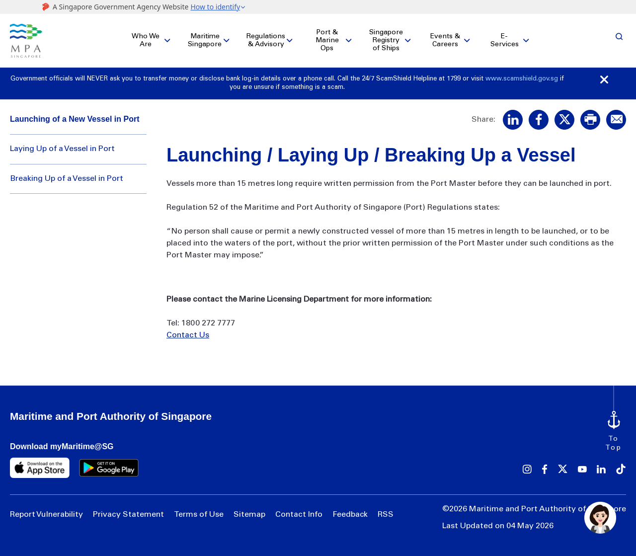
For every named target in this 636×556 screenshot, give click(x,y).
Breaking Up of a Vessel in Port (66, 179)
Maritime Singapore (205, 40)
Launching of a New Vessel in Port (75, 119)
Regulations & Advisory (265, 40)
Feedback (350, 515)
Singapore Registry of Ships (386, 40)
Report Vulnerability (46, 515)
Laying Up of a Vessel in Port (62, 150)
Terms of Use (199, 515)
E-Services (504, 40)
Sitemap (249, 515)
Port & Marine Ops (327, 40)
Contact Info (298, 515)
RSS (386, 515)
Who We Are (145, 40)
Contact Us (187, 336)
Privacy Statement (128, 515)
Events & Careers (445, 40)
